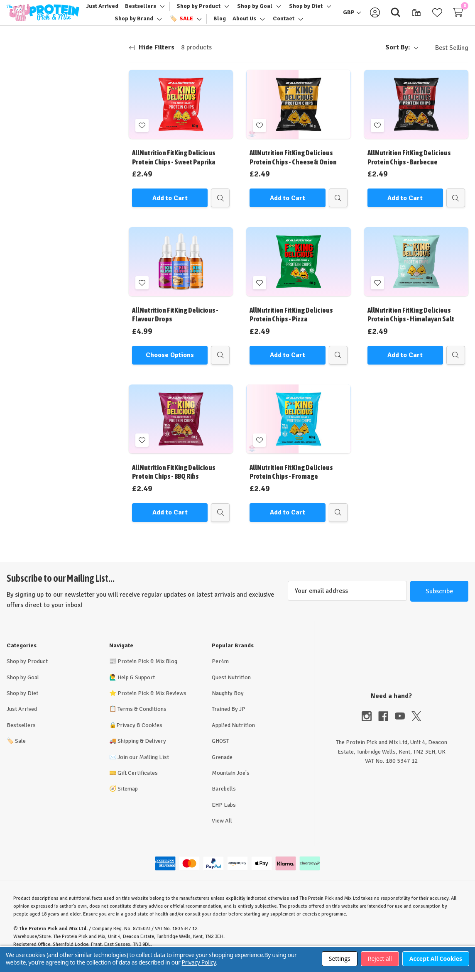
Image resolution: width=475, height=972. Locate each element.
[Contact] (283, 23)
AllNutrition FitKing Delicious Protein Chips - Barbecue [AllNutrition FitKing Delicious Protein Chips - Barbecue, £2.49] (409, 167)
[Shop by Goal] (254, 11)
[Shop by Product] (198, 11)
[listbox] (445, 57)
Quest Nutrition (231, 687)
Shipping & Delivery (142, 750)
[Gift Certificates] (416, 17)
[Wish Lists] (437, 17)
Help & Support (136, 687)
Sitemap (128, 798)
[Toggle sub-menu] (161, 11)
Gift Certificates (138, 782)
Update (64, 136)
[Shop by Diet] (306, 11)
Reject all (380, 958)
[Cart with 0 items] (458, 17)
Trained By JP (228, 718)
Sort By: (402, 57)
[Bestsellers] (140, 11)
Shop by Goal (23, 687)
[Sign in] (375, 17)
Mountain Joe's (231, 782)
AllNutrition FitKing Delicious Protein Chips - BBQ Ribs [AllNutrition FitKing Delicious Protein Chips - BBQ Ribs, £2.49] (173, 481)
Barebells (224, 798)
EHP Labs (224, 814)
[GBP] (352, 17)
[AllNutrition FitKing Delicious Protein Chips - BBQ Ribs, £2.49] (181, 428)
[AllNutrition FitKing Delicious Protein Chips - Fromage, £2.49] (298, 428)
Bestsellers (21, 735)
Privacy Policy (199, 962)
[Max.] (84, 115)
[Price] (64, 91)
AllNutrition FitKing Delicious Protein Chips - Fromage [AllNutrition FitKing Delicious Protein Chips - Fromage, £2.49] (291, 481)
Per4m (220, 671)
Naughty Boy (228, 703)
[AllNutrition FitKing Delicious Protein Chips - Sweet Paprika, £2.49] (181, 114)
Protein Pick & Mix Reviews (152, 703)
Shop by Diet (22, 703)
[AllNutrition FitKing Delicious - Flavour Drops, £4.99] (181, 271)
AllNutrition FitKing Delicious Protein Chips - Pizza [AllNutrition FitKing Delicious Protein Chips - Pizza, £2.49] (291, 324)
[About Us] (244, 23)
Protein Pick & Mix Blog (147, 671)
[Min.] (31, 115)
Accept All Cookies (435, 958)
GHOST (220, 750)
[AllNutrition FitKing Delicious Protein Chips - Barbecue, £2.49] (416, 114)
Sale (16, 750)
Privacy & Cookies (139, 735)
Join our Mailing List (143, 767)
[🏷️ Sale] (181, 23)
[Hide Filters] (151, 57)
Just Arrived (22, 718)
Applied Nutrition (233, 735)
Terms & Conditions (142, 718)
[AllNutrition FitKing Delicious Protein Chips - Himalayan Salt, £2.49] (416, 271)
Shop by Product (27, 671)
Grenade (222, 767)
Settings (339, 958)
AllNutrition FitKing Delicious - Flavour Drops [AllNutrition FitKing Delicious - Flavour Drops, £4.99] (175, 324)
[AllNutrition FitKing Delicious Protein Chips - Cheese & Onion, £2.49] (298, 114)
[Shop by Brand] (134, 23)
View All (222, 830)
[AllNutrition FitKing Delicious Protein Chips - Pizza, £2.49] (298, 271)
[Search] (395, 17)
